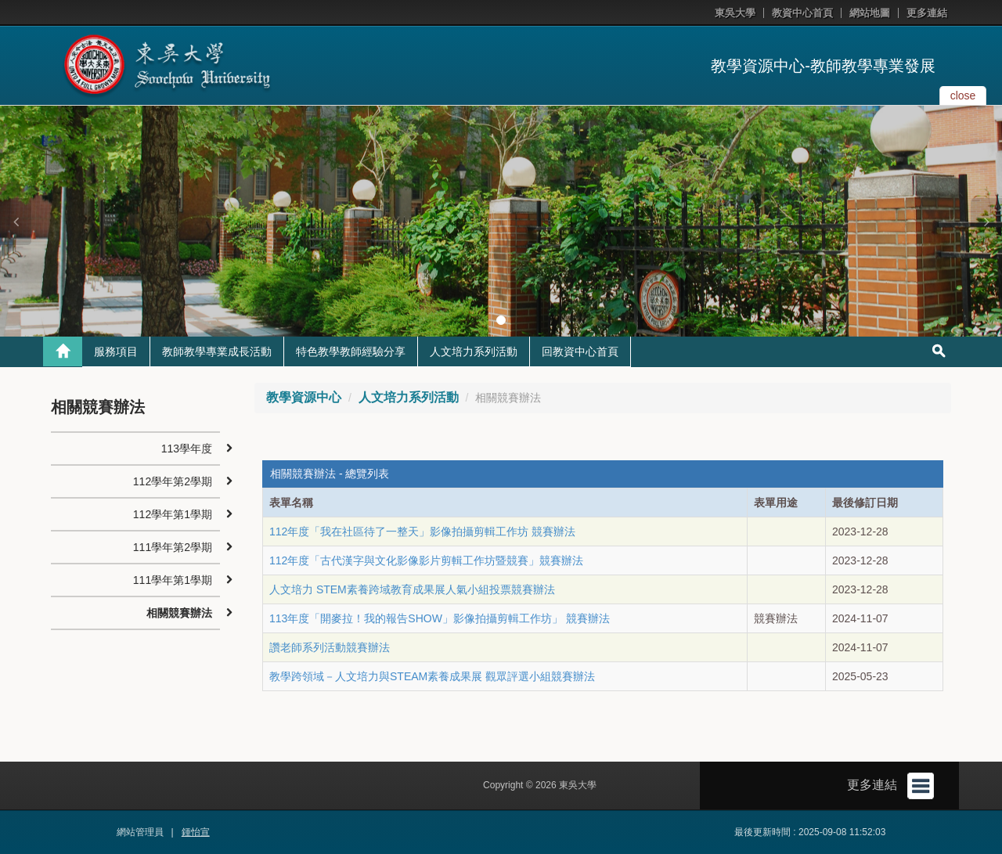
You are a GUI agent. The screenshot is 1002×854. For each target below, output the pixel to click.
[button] (15, 221)
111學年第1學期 (172, 580)
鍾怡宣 (196, 832)
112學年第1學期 (172, 514)
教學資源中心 (303, 397)
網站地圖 (869, 13)
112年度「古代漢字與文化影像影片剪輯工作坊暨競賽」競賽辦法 (426, 560)
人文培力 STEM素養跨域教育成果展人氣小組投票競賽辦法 (412, 589)
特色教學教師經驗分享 (350, 351)
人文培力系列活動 (473, 351)
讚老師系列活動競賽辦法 (329, 647)
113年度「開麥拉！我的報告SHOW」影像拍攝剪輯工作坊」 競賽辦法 (439, 618)
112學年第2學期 (172, 481)
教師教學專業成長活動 (217, 351)
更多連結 (926, 13)
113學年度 (186, 448)
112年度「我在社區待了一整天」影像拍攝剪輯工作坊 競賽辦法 (422, 531)
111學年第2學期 (172, 547)
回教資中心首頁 (580, 351)
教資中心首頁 (802, 13)
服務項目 (116, 351)
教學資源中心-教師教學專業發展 (823, 65)
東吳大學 (735, 13)
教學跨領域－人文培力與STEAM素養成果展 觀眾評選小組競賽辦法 (432, 676)
